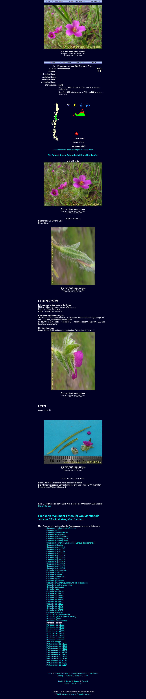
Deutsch (76, 681)
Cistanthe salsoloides (55, 591)
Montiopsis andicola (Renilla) (58, 614)
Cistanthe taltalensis (54, 612)
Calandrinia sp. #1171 (55, 549)
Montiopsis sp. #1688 (55, 631)
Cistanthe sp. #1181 (54, 598)
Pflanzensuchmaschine (79, 673)
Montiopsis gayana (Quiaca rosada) (61, 617)
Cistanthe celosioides (55, 577)
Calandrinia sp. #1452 (55, 558)
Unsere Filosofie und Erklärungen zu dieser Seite (73, 150)
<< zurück (69, 676)
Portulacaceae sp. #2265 (56, 661)
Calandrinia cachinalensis (57, 532)
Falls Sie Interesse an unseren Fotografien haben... (73, 694)
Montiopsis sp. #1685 (55, 629)
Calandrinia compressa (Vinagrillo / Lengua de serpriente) (70, 543)
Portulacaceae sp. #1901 (56, 654)
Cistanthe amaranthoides (56, 570)
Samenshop (94, 673)
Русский (85, 681)
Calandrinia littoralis (54, 545)
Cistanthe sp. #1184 (54, 593)
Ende (86, 676)
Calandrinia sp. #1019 (55, 547)
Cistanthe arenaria (54, 574)
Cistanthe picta (52, 589)
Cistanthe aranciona (54, 572)
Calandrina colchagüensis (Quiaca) (61, 528)
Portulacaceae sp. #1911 (56, 657)
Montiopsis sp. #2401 (55, 633)
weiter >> (78, 676)
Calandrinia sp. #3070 (55, 564)
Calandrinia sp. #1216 (55, 556)
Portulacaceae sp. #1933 (56, 659)
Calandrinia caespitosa (55, 534)
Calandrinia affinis (53, 530)
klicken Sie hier (44, 506)
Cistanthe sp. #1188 (54, 600)
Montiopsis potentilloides (56, 621)
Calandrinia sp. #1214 (55, 553)
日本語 (74, 684)
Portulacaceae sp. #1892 (56, 652)
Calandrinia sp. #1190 (55, 551)
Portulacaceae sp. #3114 (56, 665)
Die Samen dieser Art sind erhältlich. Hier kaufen (73, 155)
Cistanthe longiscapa (55, 587)
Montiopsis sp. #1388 (55, 625)
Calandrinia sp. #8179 (55, 566)
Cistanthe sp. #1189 (54, 602)
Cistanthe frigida (53, 579)
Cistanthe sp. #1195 (54, 604)
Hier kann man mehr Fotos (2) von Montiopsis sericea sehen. (68, 517)
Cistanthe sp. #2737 (54, 610)
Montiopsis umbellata (55, 638)
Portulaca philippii (53, 642)
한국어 (66, 684)
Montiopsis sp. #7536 (55, 635)
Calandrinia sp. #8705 (55, 568)
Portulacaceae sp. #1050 (56, 644)
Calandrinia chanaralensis (57, 537)
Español (68, 681)
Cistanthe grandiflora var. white (59, 585)
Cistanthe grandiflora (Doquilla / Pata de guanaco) (67, 583)
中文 (80, 684)
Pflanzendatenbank (61, 673)
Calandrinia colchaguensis (57, 539)
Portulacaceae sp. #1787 (56, 650)
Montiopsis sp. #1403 (55, 627)
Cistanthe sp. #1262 (54, 608)
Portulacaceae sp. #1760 (56, 648)
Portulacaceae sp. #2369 (56, 663)
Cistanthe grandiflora (55, 581)
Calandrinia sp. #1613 (55, 560)
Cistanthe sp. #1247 (54, 606)
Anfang (60, 676)
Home (50, 673)
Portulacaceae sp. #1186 (56, 646)
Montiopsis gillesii (53, 619)
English (60, 681)
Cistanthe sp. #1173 (54, 595)
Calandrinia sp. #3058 (55, 562)
